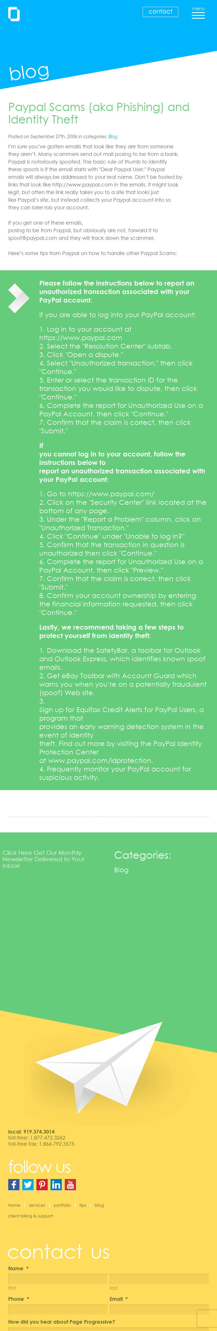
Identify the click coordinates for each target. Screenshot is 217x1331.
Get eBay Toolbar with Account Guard (111, 675)
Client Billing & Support (30, 1215)
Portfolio (62, 1205)
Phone (18, 1299)
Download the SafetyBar (87, 650)
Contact (160, 11)
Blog (113, 136)
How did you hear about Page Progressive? (61, 1322)
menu (198, 11)
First (12, 1288)
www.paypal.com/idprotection (99, 760)
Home (14, 1205)
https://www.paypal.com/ (111, 494)
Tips (82, 1205)
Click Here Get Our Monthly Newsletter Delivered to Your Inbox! (43, 859)
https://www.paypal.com (80, 337)
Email (119, 1299)
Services (37, 1205)
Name (18, 1268)
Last (114, 1288)
